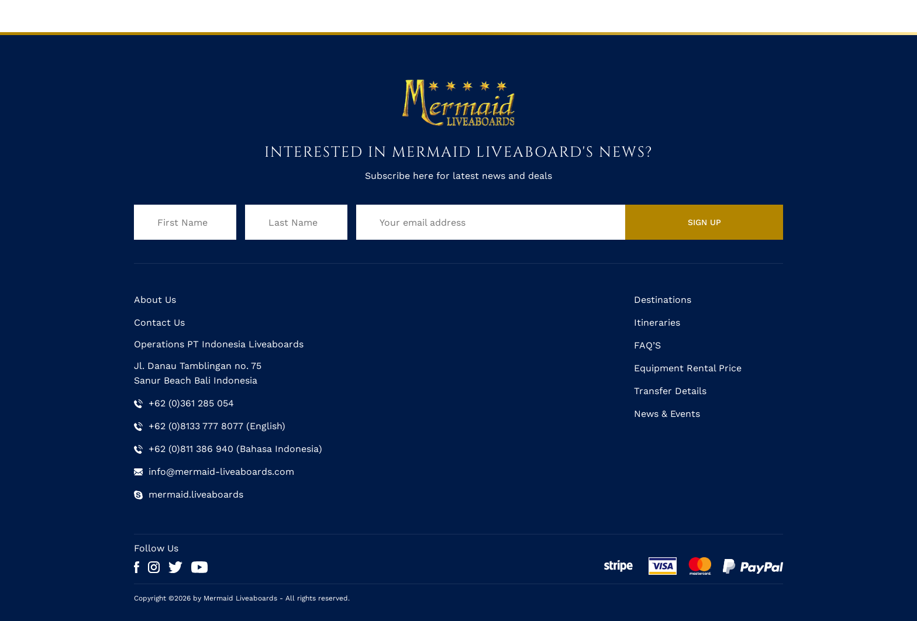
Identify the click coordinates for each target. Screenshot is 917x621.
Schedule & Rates (340, 15)
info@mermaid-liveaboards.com (221, 471)
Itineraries (490, 15)
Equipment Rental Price (688, 368)
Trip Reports (602, 15)
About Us (155, 299)
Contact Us (755, 15)
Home (149, 15)
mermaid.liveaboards (196, 494)
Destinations (423, 15)
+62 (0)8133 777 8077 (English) (217, 426)
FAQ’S (647, 345)
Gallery (544, 15)
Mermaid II (261, 15)
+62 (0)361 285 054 (191, 403)
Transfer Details (670, 390)
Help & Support (681, 15)
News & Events (667, 413)
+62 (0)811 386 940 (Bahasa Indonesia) (235, 448)
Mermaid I (200, 15)
